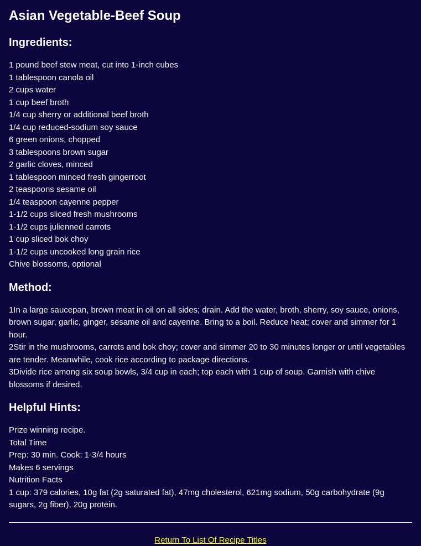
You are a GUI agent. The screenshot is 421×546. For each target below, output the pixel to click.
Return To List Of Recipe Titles (210, 539)
